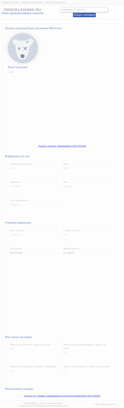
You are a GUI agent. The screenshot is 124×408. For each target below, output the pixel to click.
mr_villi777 (68, 252)
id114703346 (16, 252)
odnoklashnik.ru (22, 10)
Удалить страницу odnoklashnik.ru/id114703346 (62, 146)
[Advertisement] (34, 108)
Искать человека (84, 14)
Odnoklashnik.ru (30, 403)
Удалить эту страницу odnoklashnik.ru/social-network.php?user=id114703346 (62, 396)
